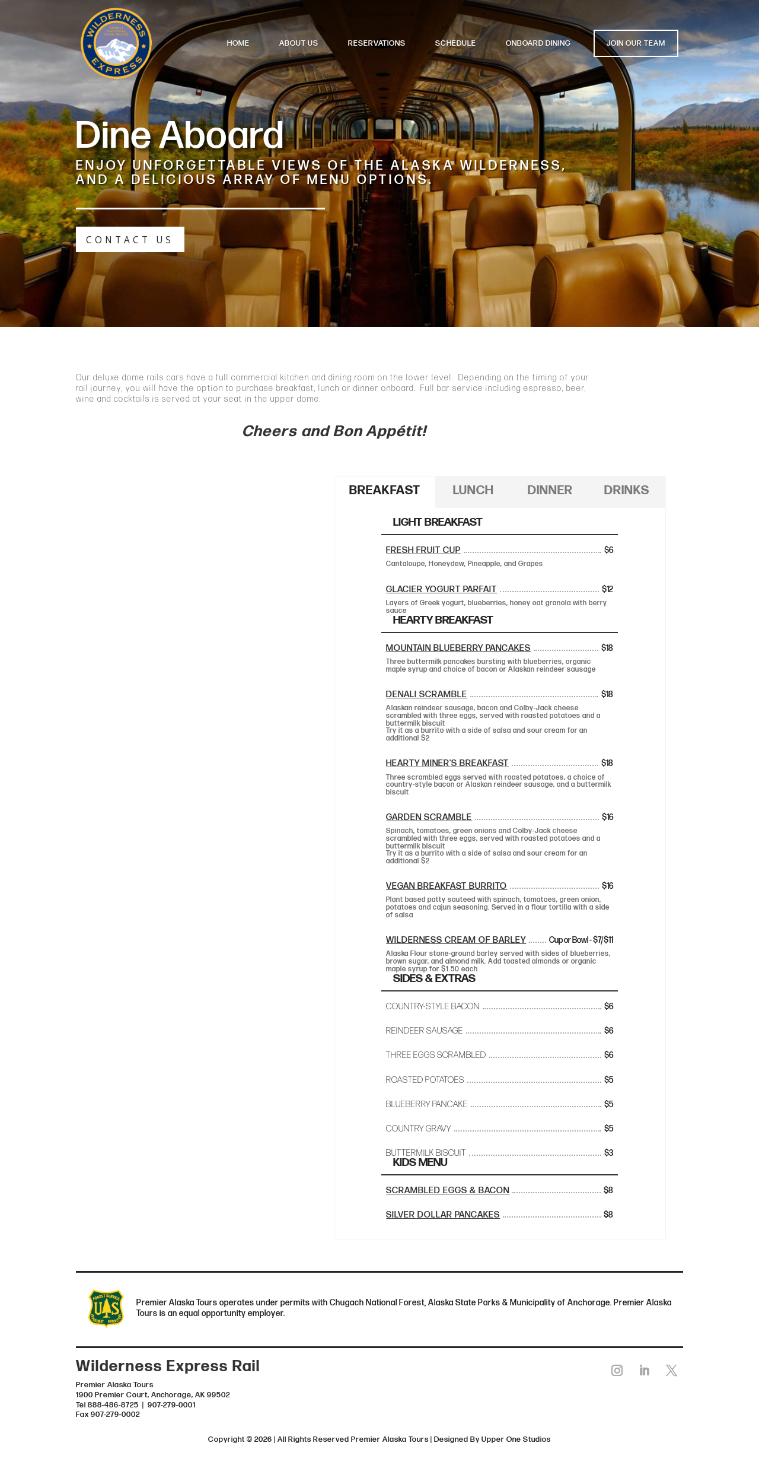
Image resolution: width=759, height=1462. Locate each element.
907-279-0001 (172, 1404)
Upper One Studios (516, 1439)
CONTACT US (126, 239)
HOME (238, 43)
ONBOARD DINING (538, 43)
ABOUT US (298, 43)
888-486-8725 (113, 1404)
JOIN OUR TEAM (636, 43)
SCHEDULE (455, 43)
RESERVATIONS (377, 43)
